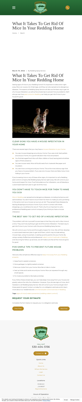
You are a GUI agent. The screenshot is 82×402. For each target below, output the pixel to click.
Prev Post (18, 281)
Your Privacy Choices (36, 396)
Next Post (64, 281)
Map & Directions (41, 361)
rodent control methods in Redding (54, 210)
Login (41, 345)
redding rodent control (49, 266)
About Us (41, 339)
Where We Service (41, 342)
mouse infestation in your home (54, 122)
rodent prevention (33, 266)
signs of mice (21, 266)
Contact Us (41, 326)
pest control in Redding (32, 67)
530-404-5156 (41, 319)
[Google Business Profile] (39, 384)
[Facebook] (43, 384)
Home (41, 336)
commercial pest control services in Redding (50, 262)
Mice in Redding (18, 170)
